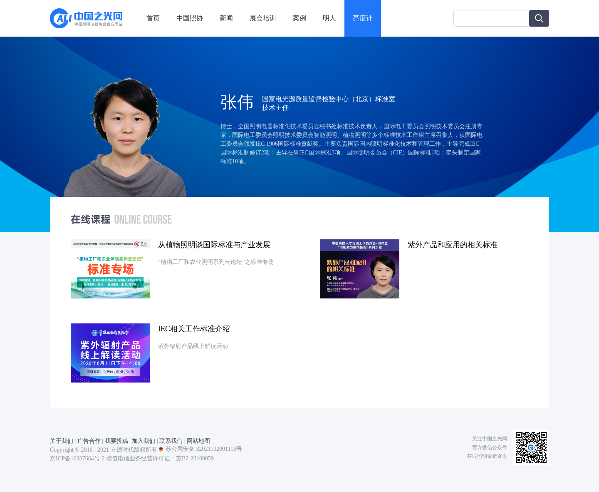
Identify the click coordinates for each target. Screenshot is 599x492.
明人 (329, 18)
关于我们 (61, 441)
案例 (299, 18)
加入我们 (143, 441)
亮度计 (363, 18)
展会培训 (263, 18)
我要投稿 (116, 441)
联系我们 (171, 441)
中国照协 (189, 18)
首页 (153, 18)
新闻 (226, 18)
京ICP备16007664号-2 (77, 458)
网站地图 (198, 441)
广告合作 (89, 441)
